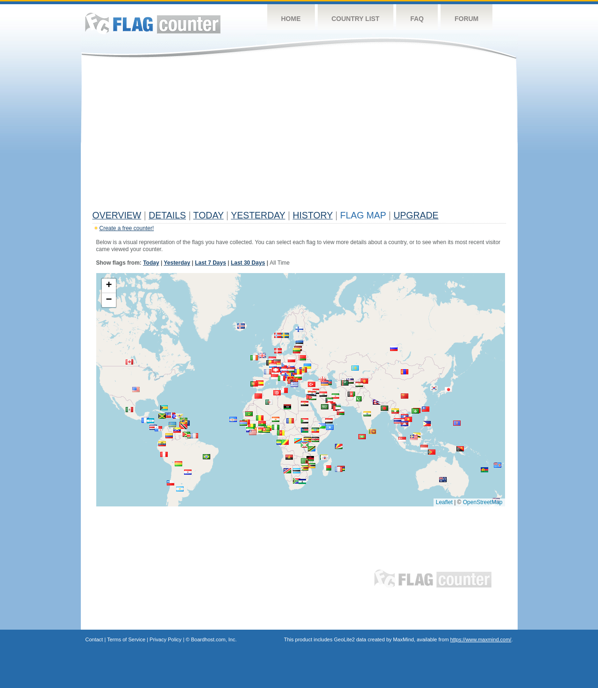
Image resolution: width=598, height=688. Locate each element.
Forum (466, 18)
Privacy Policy (165, 639)
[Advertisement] (299, 136)
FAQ (417, 18)
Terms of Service (126, 639)
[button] (414, 437)
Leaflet (444, 502)
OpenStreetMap (483, 502)
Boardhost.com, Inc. (214, 639)
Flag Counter (153, 23)
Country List (356, 18)
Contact (94, 639)
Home (291, 18)
